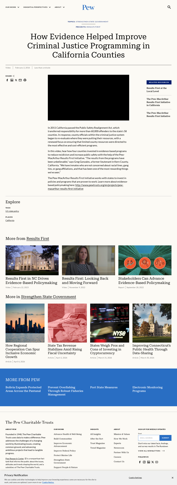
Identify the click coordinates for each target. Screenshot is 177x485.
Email (140, 433)
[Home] (29, 422)
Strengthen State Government (48, 296)
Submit (165, 438)
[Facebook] (139, 462)
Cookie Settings (135, 480)
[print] (25, 80)
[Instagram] (144, 462)
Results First (37, 238)
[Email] (149, 438)
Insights (94, 429)
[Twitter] (152, 462)
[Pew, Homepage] (88, 7)
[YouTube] (156, 462)
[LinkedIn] (148, 462)
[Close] (173, 480)
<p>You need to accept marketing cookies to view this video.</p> (88, 97)
